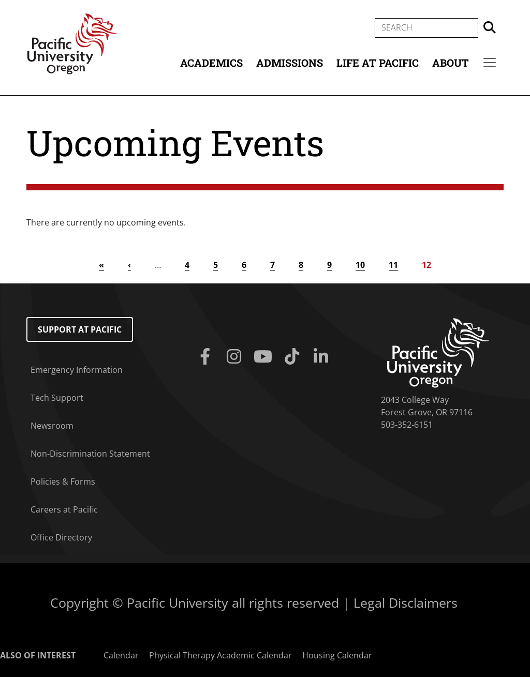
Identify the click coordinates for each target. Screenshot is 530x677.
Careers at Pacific (64, 509)
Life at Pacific (377, 62)
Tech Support (57, 397)
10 (360, 264)
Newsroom (52, 425)
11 (393, 264)
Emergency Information (77, 369)
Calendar (121, 655)
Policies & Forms (63, 481)
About (450, 62)
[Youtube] (265, 357)
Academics (211, 62)
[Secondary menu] (490, 62)
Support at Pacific (80, 329)
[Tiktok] (294, 357)
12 (426, 264)
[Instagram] (236, 357)
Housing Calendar (337, 655)
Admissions (289, 62)
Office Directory (61, 537)
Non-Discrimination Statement (90, 453)
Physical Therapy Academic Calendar (220, 655)
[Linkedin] (323, 357)
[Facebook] (207, 357)
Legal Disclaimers (406, 602)
